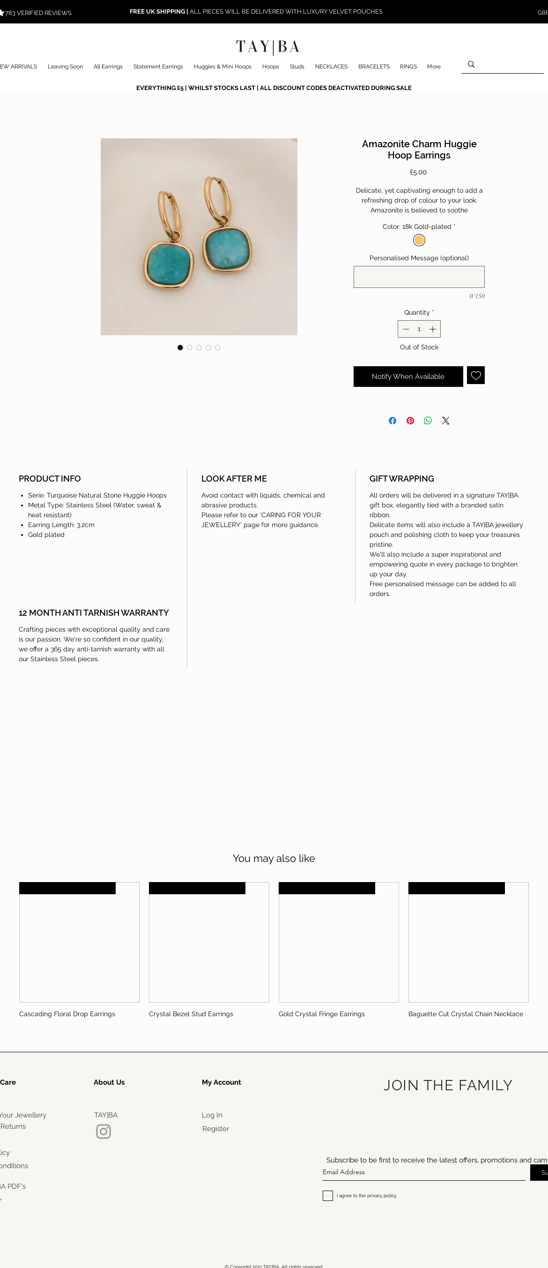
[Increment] (433, 329)
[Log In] (212, 1115)
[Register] (215, 1128)
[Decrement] (405, 329)
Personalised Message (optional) (419, 258)
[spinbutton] (419, 329)
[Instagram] (103, 1131)
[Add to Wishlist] (476, 375)
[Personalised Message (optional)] (419, 277)
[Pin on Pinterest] (410, 420)
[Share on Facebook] (392, 420)
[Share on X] (446, 420)
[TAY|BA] (106, 1115)
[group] (274, 954)
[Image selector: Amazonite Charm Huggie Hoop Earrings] (180, 347)
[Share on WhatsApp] (428, 420)
